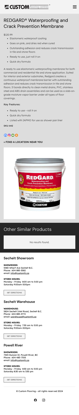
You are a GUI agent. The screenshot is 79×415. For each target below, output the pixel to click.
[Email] (12, 135)
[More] (16, 135)
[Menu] (75, 7)
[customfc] (27, 7)
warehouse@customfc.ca (23, 316)
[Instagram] (9, 135)
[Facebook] (5, 135)
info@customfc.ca (20, 360)
